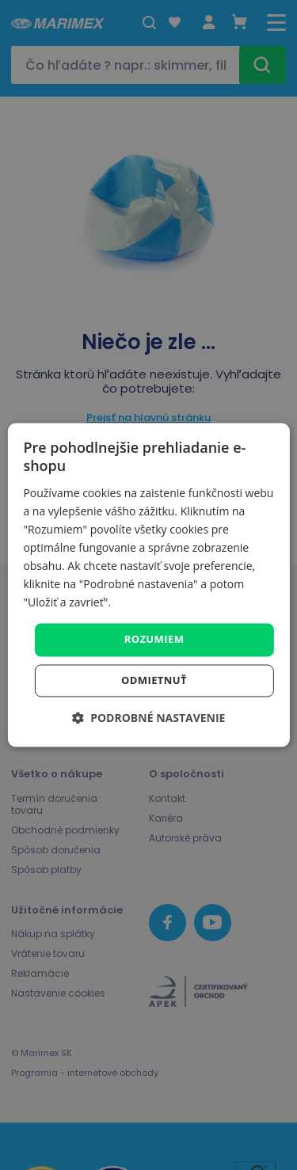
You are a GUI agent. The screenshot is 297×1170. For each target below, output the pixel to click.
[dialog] (148, 584)
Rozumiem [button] (154, 639)
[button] (149, 718)
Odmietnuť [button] (154, 681)
